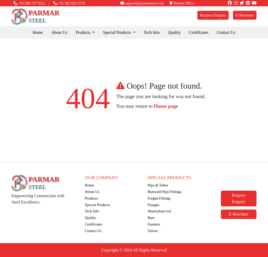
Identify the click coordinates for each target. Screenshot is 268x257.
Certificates (198, 32)
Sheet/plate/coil (159, 211)
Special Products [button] (117, 32)
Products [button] (83, 32)
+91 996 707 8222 (29, 3)
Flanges (153, 205)
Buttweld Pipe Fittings (165, 192)
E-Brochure (245, 15)
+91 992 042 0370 (69, 3)
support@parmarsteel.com (142, 3)
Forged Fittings (159, 198)
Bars (151, 218)
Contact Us (226, 32)
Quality (174, 32)
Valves (153, 231)
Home (38, 32)
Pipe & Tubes (158, 185)
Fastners (154, 224)
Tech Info (152, 32)
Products (91, 198)
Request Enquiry (213, 15)
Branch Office (182, 3)
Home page (166, 106)
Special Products (97, 205)
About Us (59, 32)
